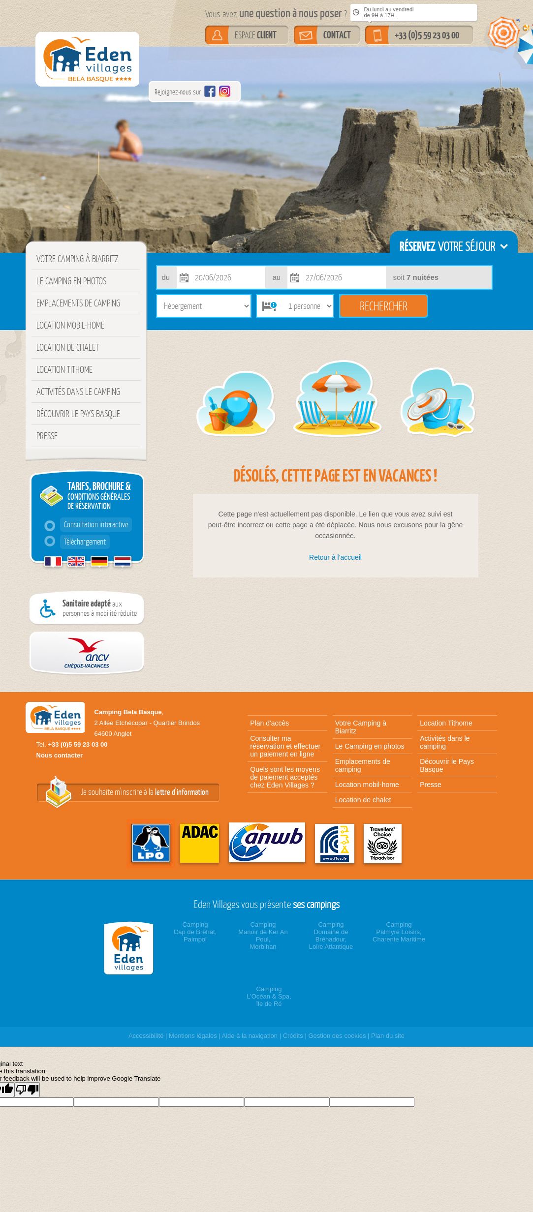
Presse (47, 436)
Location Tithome (64, 369)
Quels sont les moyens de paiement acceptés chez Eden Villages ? (285, 777)
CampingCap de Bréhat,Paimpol (195, 932)
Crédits (293, 1035)
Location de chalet (67, 347)
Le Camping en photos (71, 281)
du (166, 277)
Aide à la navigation (250, 1035)
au (277, 277)
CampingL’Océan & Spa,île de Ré (269, 996)
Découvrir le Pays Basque (78, 414)
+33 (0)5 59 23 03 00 (427, 35)
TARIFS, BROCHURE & (97, 514)
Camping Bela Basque (128, 712)
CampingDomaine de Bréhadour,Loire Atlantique (331, 935)
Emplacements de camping (78, 303)
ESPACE (256, 35)
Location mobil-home (70, 325)
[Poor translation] (27, 1089)
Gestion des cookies (337, 1035)
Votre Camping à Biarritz (77, 259)
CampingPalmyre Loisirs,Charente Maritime (399, 932)
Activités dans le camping (78, 391)
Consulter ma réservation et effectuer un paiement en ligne (285, 746)
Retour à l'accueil (335, 557)
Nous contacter (59, 755)
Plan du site (388, 1035)
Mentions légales (193, 1035)
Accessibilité (146, 1035)
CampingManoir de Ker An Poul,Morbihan (262, 935)
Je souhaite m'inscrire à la (145, 792)
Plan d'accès (269, 723)
